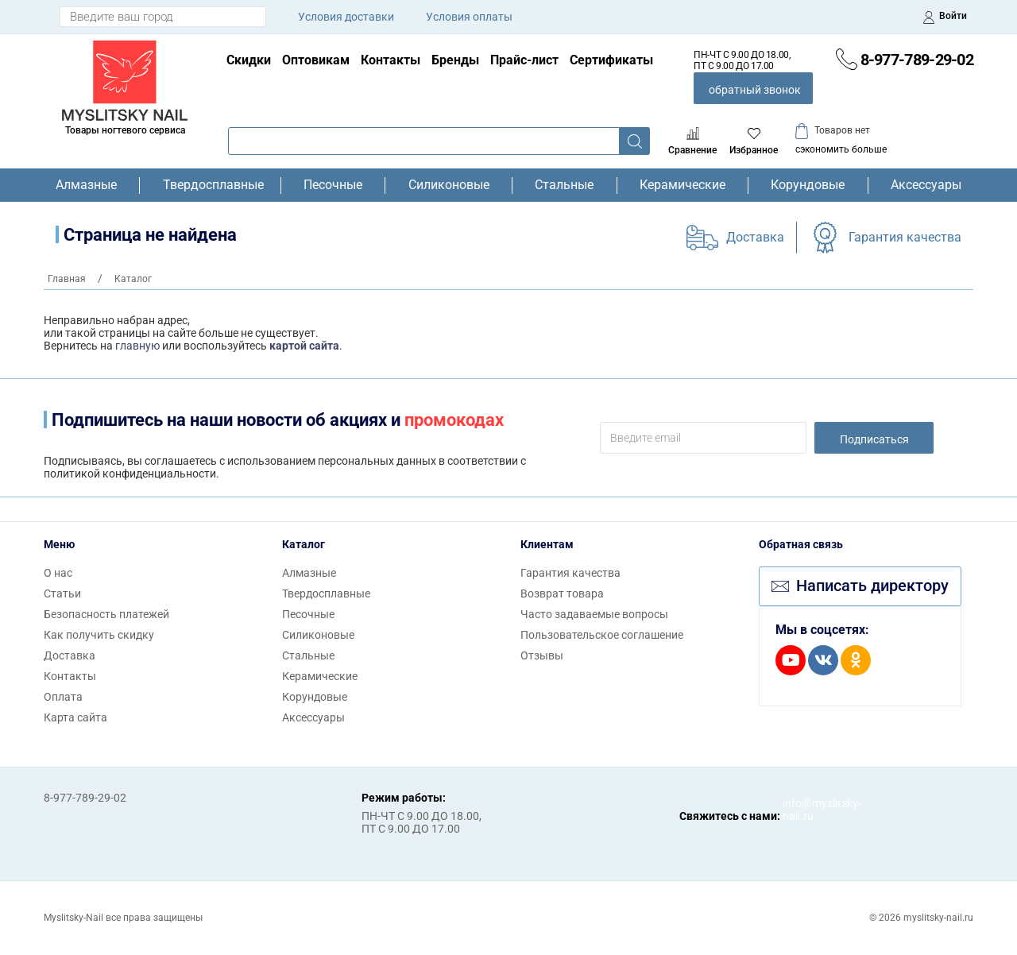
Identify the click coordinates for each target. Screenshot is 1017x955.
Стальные (564, 185)
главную (137, 345)
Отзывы (541, 655)
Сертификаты (611, 60)
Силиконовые (448, 185)
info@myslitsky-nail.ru (798, 809)
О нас (58, 572)
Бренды (455, 60)
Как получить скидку (99, 634)
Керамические (682, 185)
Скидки (248, 60)
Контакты (390, 60)
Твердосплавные (210, 185)
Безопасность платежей (106, 614)
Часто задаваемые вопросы (594, 614)
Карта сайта (75, 717)
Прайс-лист (524, 60)
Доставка (755, 237)
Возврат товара (562, 593)
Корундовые (808, 185)
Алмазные (86, 185)
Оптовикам (316, 60)
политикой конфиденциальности (130, 473)
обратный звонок (755, 89)
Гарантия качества (905, 237)
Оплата (63, 696)
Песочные (333, 185)
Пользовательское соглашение (601, 634)
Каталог (303, 544)
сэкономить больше (841, 149)
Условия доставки (346, 16)
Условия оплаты (469, 16)
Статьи (62, 593)
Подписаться (874, 439)
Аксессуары (926, 185)
